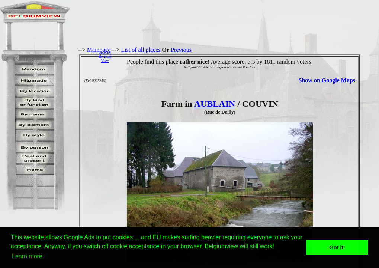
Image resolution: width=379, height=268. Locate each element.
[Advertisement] (247, 56)
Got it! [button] (337, 248)
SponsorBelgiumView (105, 56)
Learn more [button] (27, 256)
